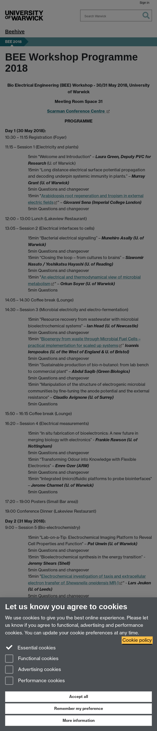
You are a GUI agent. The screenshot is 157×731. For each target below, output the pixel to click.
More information (79, 720)
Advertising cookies (33, 670)
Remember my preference (78, 708)
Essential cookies (30, 647)
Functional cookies (32, 659)
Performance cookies (35, 681)
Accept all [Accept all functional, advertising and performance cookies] (78, 696)
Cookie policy (137, 640)
